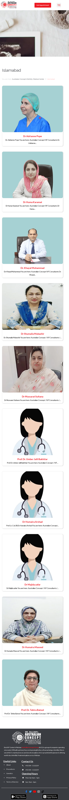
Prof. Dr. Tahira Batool (32, 709)
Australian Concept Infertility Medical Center (28, 79)
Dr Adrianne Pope (32, 136)
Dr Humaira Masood (32, 647)
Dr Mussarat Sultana (32, 396)
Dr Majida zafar (32, 584)
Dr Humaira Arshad (32, 521)
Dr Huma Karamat (32, 202)
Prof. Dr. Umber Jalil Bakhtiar (32, 459)
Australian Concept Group (30, 747)
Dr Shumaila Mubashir (32, 333)
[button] (59, 5)
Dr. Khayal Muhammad (32, 267)
